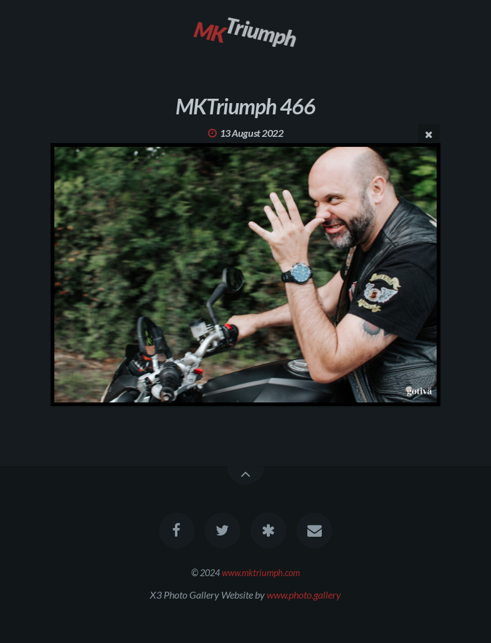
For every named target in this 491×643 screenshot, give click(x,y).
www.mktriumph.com (261, 572)
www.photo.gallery (304, 595)
